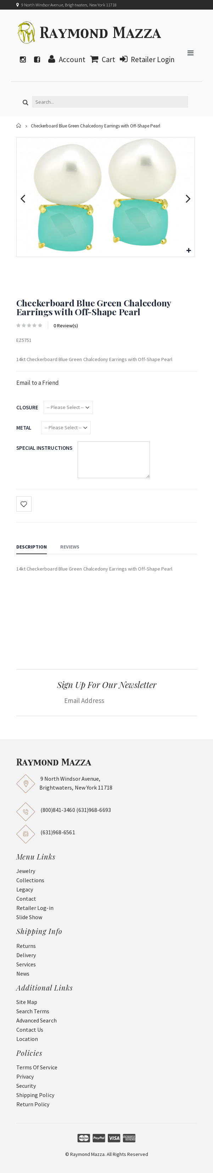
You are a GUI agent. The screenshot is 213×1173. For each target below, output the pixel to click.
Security (26, 1085)
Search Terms (33, 1011)
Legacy (24, 889)
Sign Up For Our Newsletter (106, 684)
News (22, 973)
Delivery (26, 955)
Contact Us (30, 1029)
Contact (26, 898)
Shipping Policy (35, 1094)
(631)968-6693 (93, 809)
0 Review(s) (66, 325)
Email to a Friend (37, 383)
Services (26, 964)
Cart (100, 59)
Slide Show (29, 917)
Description (31, 547)
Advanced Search (36, 1020)
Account (65, 59)
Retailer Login (145, 59)
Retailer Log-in (35, 907)
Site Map (27, 1001)
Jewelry (25, 870)
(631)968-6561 (57, 832)
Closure (27, 407)
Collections (30, 880)
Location (27, 1038)
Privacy (25, 1076)
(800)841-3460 (57, 809)
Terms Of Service (36, 1067)
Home (19, 125)
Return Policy (33, 1104)
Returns (26, 945)
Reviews (69, 547)
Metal (24, 427)
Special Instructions (44, 447)
